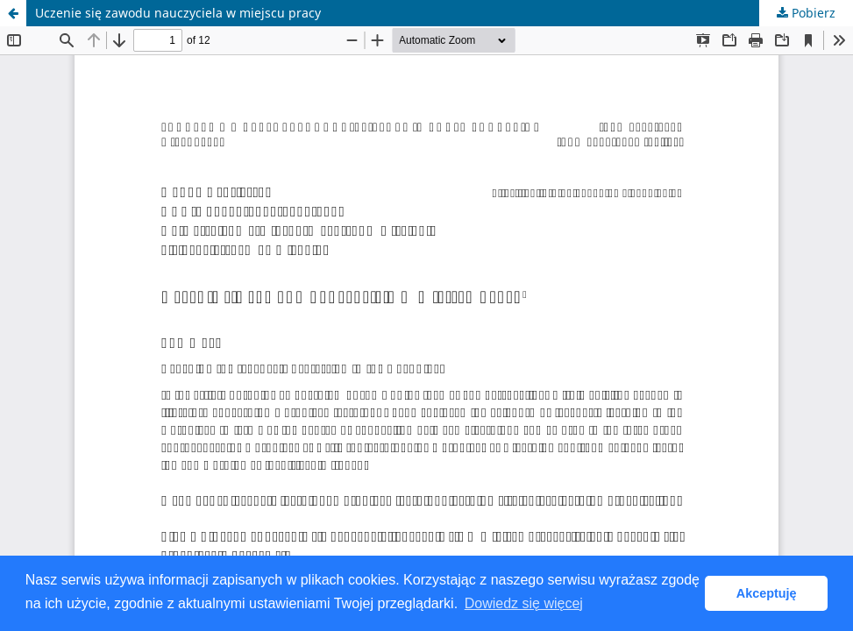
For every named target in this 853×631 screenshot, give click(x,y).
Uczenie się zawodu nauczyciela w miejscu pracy (178, 12)
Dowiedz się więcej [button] (524, 603)
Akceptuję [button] (766, 593)
